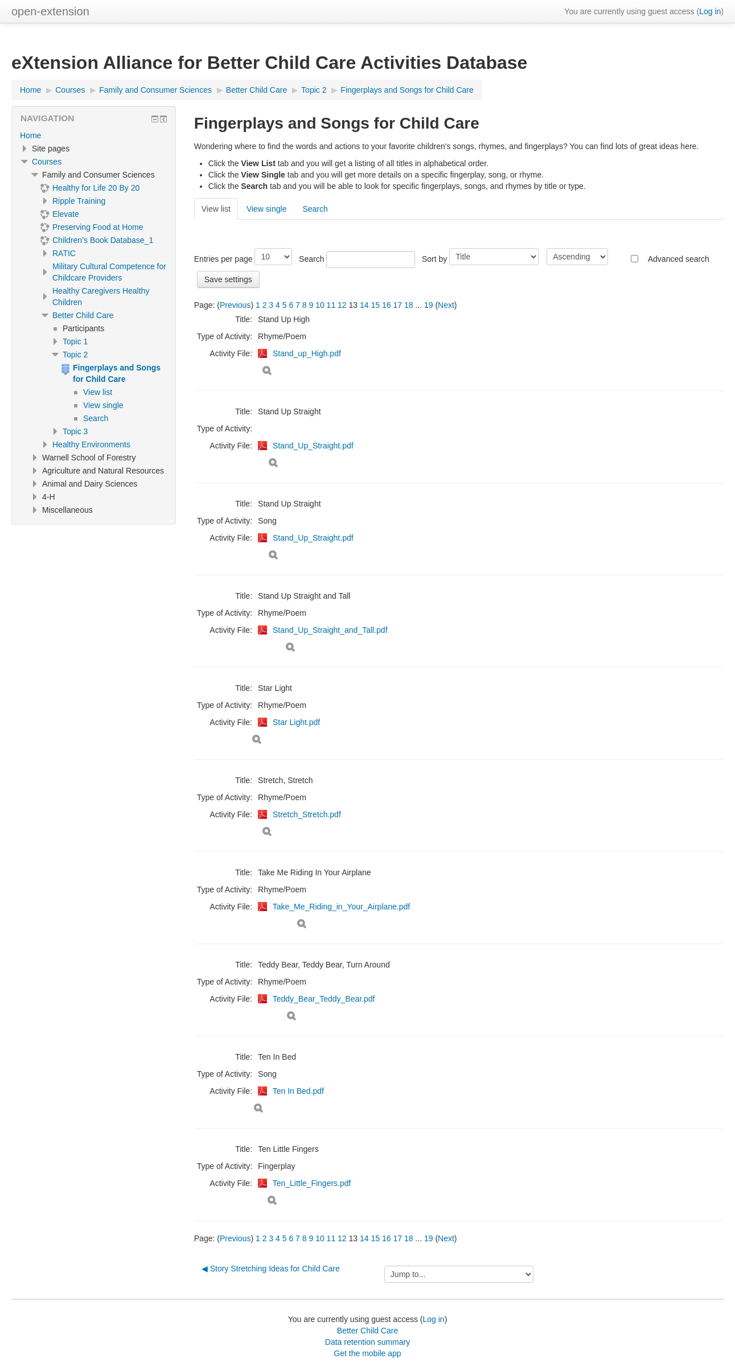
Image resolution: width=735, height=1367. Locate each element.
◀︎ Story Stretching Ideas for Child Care (271, 1268)
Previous (235, 305)
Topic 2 (75, 354)
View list (216, 208)
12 (342, 305)
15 (375, 305)
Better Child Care (82, 315)
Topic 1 (75, 341)
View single (267, 208)
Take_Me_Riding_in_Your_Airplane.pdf (341, 906)
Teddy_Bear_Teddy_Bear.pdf (324, 998)
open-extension (50, 11)
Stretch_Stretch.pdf (307, 814)
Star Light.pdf (296, 722)
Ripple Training (78, 200)
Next (446, 305)
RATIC (64, 253)
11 (331, 305)
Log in (710, 11)
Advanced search (678, 258)
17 (397, 305)
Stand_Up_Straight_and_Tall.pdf (330, 630)
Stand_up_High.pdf (307, 353)
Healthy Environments (91, 444)
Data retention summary (367, 1342)
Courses (46, 161)
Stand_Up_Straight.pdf (313, 445)
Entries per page (223, 258)
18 (408, 305)
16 (386, 305)
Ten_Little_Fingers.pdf (312, 1183)
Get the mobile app (367, 1353)
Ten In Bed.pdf (298, 1091)
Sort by (434, 258)
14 (364, 305)
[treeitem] (93, 135)
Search (314, 208)
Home (30, 135)
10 (320, 305)
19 (428, 305)
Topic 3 (75, 431)
